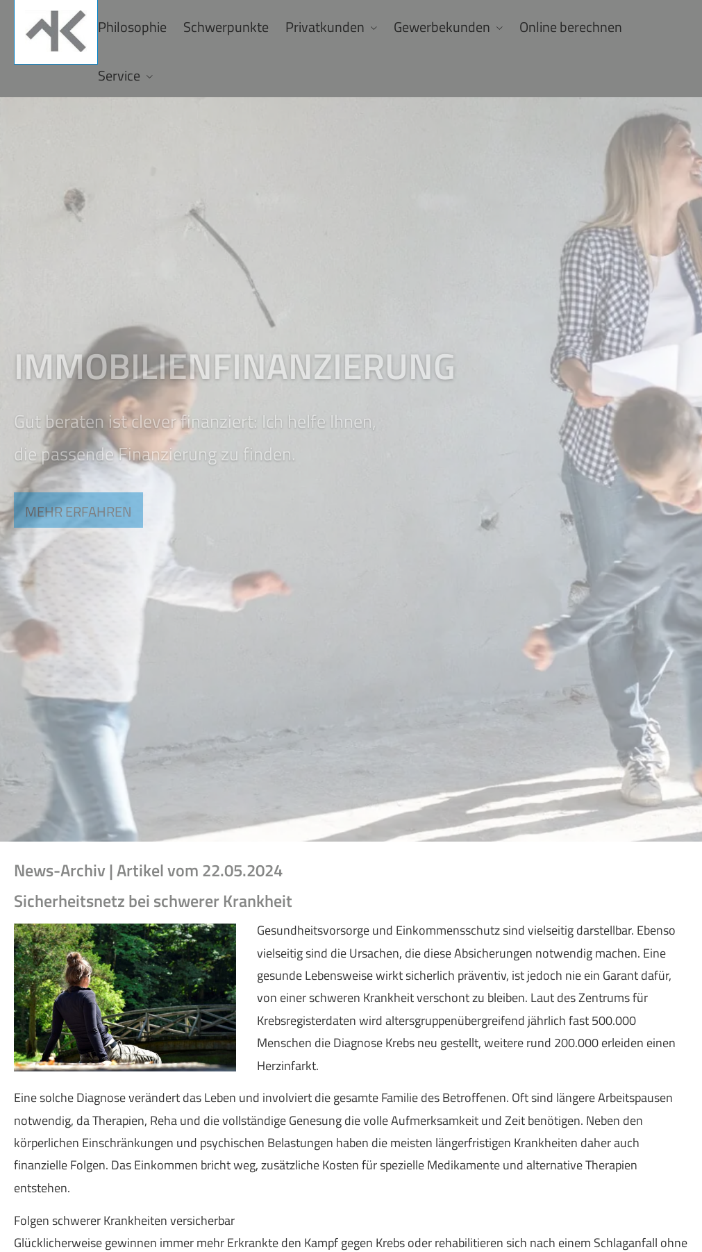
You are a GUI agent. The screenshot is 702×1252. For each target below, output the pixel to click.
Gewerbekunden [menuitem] (442, 26)
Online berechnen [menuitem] (570, 26)
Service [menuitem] (119, 75)
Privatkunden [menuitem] (325, 26)
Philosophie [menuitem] (132, 26)
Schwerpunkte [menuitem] (226, 26)
